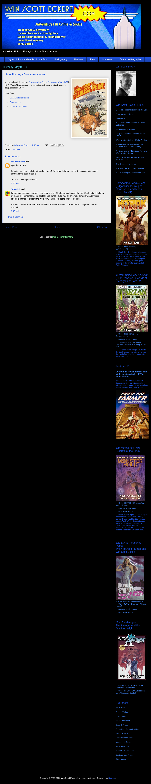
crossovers (17, 149)
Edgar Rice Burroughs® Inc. (127, 729)
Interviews (107, 59)
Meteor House (122, 733)
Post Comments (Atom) (62, 237)
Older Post (103, 227)
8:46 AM (15, 211)
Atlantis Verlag (122, 712)
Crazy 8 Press (122, 725)
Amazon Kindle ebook (127, 339)
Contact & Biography (130, 59)
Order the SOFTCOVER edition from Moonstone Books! (130, 692)
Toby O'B (15, 189)
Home (57, 227)
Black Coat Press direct (19, 98)
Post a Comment (15, 217)
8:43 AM (15, 183)
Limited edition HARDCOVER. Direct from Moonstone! (130, 686)
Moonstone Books (123, 742)
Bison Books (121, 716)
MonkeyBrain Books (124, 738)
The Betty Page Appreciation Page (130, 172)
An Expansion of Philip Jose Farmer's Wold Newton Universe (131, 152)
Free (92, 59)
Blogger (111, 778)
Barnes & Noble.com (18, 106)
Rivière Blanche (122, 746)
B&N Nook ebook (125, 511)
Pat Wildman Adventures (126, 129)
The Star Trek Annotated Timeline (130, 168)
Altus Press (120, 708)
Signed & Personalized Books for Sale (27, 59)
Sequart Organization (125, 751)
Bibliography (60, 59)
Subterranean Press (124, 755)
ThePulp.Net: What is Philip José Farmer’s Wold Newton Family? (129, 145)
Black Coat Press (123, 721)
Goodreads (120, 118)
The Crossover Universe (126, 164)
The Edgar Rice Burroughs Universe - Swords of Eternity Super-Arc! (131, 344)
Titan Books (121, 759)
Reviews (78, 59)
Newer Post (11, 227)
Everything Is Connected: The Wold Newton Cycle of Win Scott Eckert (131, 374)
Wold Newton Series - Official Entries (131, 140)
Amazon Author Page (125, 114)
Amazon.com (15, 102)
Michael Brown (18, 161)
